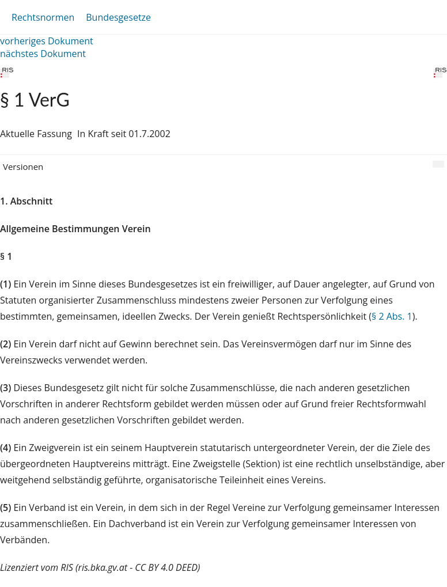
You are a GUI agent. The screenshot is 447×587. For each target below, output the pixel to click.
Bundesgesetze (118, 17)
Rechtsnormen (43, 17)
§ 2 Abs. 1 (392, 316)
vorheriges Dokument (46, 41)
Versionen (23, 166)
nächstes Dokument (43, 53)
